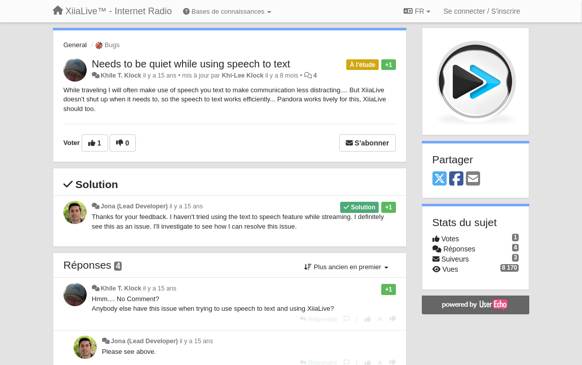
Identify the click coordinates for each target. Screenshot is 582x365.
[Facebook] (456, 179)
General (75, 45)
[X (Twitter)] (439, 179)
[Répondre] (318, 319)
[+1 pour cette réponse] (368, 319)
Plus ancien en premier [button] (346, 267)
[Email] (473, 179)
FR (417, 11)
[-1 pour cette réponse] (392, 319)
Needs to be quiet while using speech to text (191, 63)
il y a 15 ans (186, 206)
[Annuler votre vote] (380, 319)
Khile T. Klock (120, 75)
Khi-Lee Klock (242, 75)
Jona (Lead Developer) (133, 206)
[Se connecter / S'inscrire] (482, 11)
